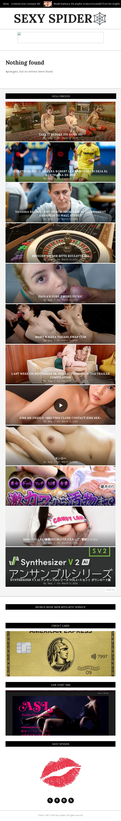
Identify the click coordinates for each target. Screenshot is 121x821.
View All (110, 589)
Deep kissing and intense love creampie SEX (33, 3)
